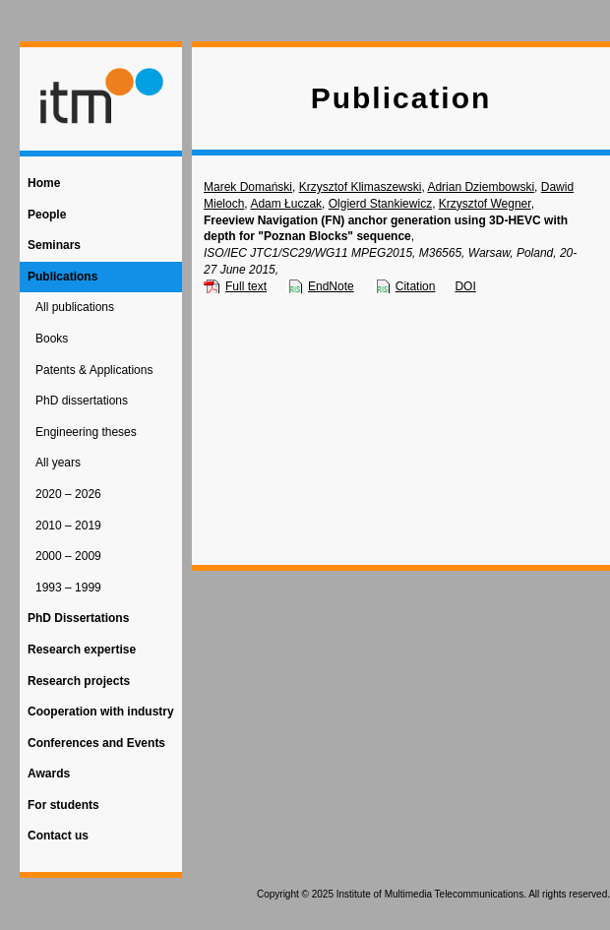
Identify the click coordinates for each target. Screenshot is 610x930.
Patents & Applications (93, 370)
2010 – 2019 (68, 525)
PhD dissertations (81, 400)
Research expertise (82, 649)
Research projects (79, 681)
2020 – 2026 (68, 494)
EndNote (331, 286)
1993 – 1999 (68, 587)
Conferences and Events (96, 743)
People (47, 214)
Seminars (54, 245)
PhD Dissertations (78, 618)
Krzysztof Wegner (485, 204)
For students (63, 805)
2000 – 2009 (68, 556)
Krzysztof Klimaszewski (360, 187)
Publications (62, 276)
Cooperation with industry (101, 711)
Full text (246, 286)
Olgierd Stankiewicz (380, 204)
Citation (416, 286)
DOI (465, 286)
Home (44, 183)
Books (51, 338)
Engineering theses (86, 432)
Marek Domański (248, 187)
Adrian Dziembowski (480, 187)
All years (58, 462)
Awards (49, 773)
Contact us (58, 835)
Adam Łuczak (286, 204)
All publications (74, 307)
